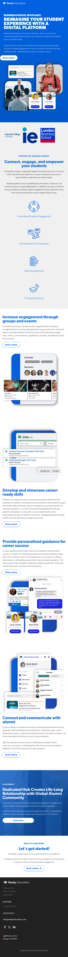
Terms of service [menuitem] (9, 891)
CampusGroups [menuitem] (9, 906)
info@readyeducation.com (14, 919)
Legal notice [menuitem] (8, 895)
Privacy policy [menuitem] (8, 888)
